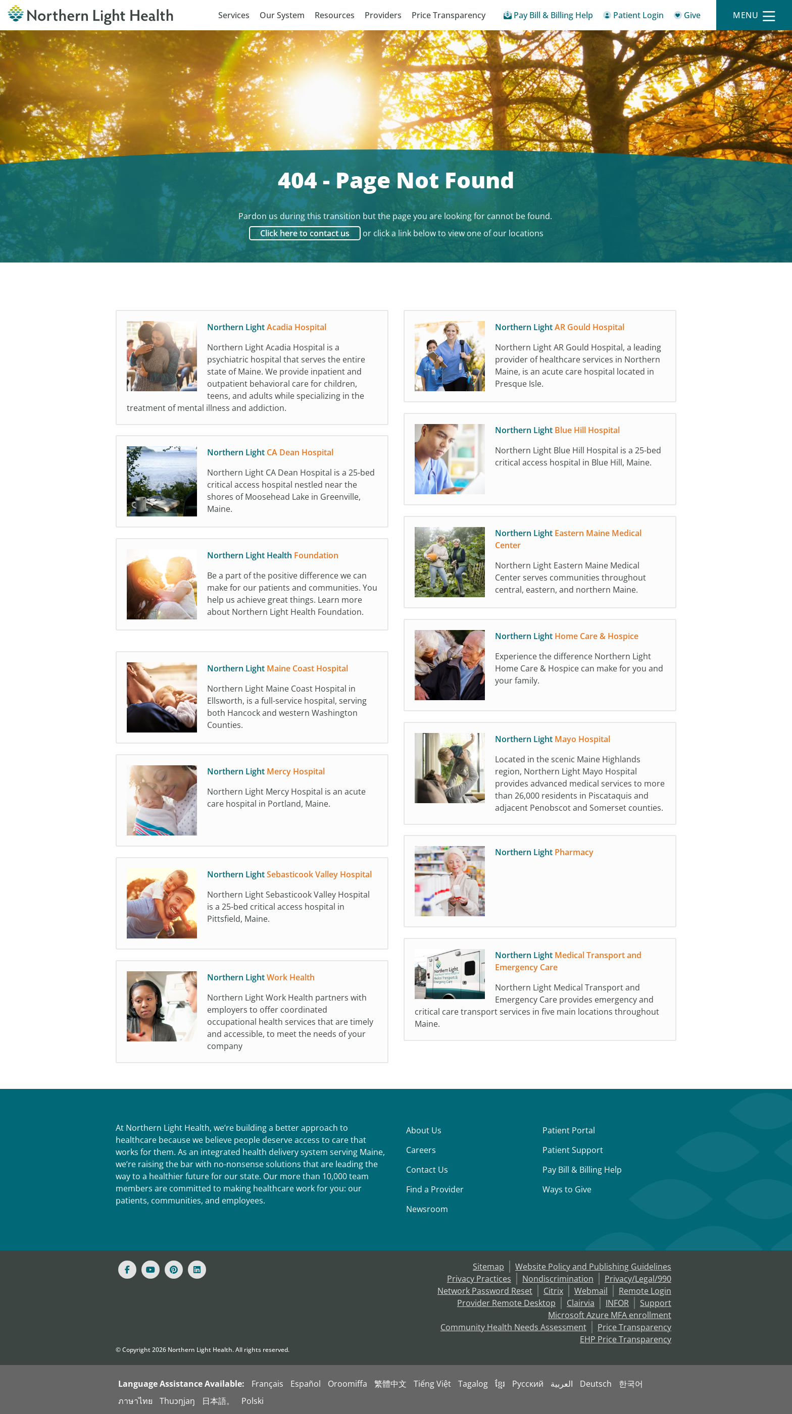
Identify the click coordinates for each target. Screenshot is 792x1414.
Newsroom (427, 1209)
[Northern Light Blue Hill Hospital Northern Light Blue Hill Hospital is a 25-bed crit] (540, 462)
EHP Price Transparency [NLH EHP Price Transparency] (625, 1339)
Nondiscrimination (557, 1278)
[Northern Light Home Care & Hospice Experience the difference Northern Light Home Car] (540, 668)
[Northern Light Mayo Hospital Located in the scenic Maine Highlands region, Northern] (540, 776)
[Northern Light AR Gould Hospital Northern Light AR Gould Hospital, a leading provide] (540, 359)
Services (234, 15)
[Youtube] (150, 1270)
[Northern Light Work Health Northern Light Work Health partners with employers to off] (252, 1014)
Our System (282, 15)
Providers (383, 15)
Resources (335, 15)
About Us (423, 1130)
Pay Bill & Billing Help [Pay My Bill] (582, 1169)
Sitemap (488, 1266)
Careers (421, 1150)
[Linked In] (197, 1270)
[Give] (687, 17)
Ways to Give (566, 1189)
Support (655, 1302)
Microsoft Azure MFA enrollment (609, 1315)
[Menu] (754, 15)
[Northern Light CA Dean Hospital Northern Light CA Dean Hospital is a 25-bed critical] (252, 484)
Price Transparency (448, 15)
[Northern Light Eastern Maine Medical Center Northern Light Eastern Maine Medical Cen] (540, 565)
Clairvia (581, 1302)
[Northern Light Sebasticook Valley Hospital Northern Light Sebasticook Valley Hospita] (252, 906)
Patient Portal (568, 1130)
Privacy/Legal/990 (638, 1278)
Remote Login (645, 1290)
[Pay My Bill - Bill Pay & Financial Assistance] (548, 17)
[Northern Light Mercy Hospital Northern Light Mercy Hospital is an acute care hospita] (252, 803)
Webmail (591, 1290)
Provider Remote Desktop (506, 1302)
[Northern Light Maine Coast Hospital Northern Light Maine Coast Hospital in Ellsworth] (252, 700)
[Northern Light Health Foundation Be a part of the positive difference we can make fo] (252, 592)
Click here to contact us (305, 233)
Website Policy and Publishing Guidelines (593, 1266)
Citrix (553, 1290)
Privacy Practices (479, 1278)
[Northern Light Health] (99, 15)
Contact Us (427, 1169)
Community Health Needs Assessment (513, 1327)
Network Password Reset (484, 1290)
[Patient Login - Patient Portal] (633, 17)
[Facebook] (127, 1270)
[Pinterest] (174, 1270)
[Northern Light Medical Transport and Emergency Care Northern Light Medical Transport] (540, 992)
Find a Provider (435, 1189)
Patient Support (572, 1150)
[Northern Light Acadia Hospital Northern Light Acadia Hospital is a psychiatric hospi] (252, 370)
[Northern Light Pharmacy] (540, 884)
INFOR (617, 1302)
